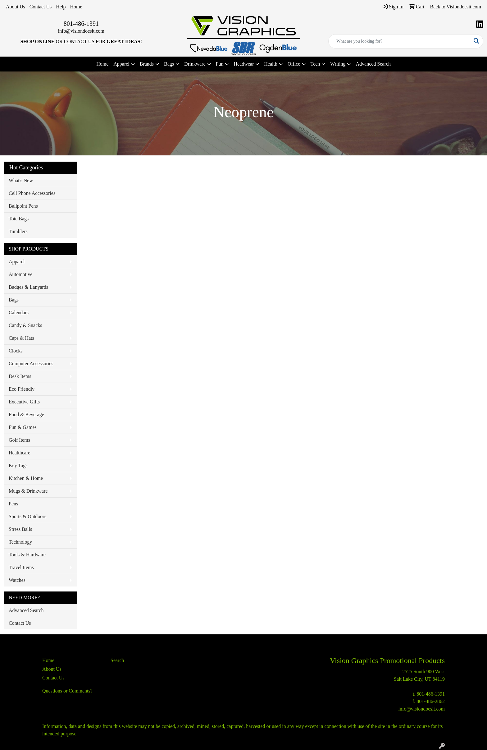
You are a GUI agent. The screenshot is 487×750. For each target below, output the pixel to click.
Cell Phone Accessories (32, 193)
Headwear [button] (244, 64)
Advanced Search (373, 64)
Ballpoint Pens (23, 206)
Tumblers (18, 231)
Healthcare (19, 452)
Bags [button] (169, 64)
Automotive (20, 274)
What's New (21, 180)
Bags (14, 299)
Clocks (15, 350)
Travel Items (21, 567)
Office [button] (294, 64)
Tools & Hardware (27, 554)
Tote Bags (19, 218)
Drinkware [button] (194, 64)
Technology (20, 542)
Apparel (17, 261)
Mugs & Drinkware (28, 491)
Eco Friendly (21, 389)
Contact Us (41, 6)
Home (76, 6)
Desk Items (20, 376)
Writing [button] (337, 64)
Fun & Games (23, 427)
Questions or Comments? (67, 690)
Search (117, 660)
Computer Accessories (31, 363)
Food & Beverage (26, 414)
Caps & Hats (21, 338)
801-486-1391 (81, 23)
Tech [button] (315, 64)
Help (61, 6)
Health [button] (270, 64)
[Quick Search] (399, 41)
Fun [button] (220, 64)
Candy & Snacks (25, 325)
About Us (15, 6)
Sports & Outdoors (27, 516)
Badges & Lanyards (28, 287)
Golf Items (19, 440)
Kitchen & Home (26, 478)
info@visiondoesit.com (81, 31)
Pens (13, 503)
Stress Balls (20, 529)
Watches (17, 580)
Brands (147, 64)
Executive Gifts (24, 401)
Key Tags (18, 465)
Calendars (19, 312)
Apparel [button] (121, 64)
